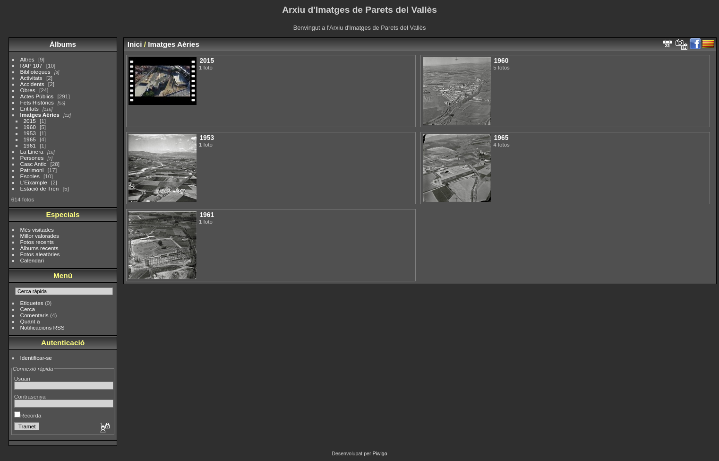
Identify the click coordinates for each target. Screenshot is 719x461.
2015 (30, 121)
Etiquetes (31, 303)
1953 (30, 133)
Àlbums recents (39, 248)
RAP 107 (31, 65)
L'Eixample (33, 182)
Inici (135, 44)
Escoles (30, 176)
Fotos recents (37, 242)
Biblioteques (35, 72)
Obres (27, 90)
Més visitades (37, 229)
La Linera (31, 151)
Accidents (32, 84)
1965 (30, 139)
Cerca (27, 309)
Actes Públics (37, 96)
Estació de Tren (39, 188)
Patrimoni (32, 170)
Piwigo (379, 453)
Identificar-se (36, 358)
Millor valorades (39, 236)
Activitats (31, 78)
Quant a (30, 321)
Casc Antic (33, 164)
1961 (30, 145)
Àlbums (63, 44)
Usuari (22, 378)
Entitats (29, 108)
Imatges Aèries (40, 115)
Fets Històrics (37, 102)
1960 (30, 127)
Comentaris (34, 315)
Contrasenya (30, 396)
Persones (32, 158)
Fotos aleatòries (40, 254)
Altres (27, 59)
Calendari (32, 260)
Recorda (27, 415)
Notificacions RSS (42, 327)
